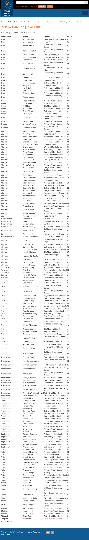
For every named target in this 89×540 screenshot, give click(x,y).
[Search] (86, 2)
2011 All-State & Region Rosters (47, 22)
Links (31, 6)
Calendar (25, 6)
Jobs (35, 6)
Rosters (30, 22)
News (18, 6)
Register (42, 6)
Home (3, 22)
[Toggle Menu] (85, 13)
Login (50, 6)
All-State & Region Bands (16, 22)
